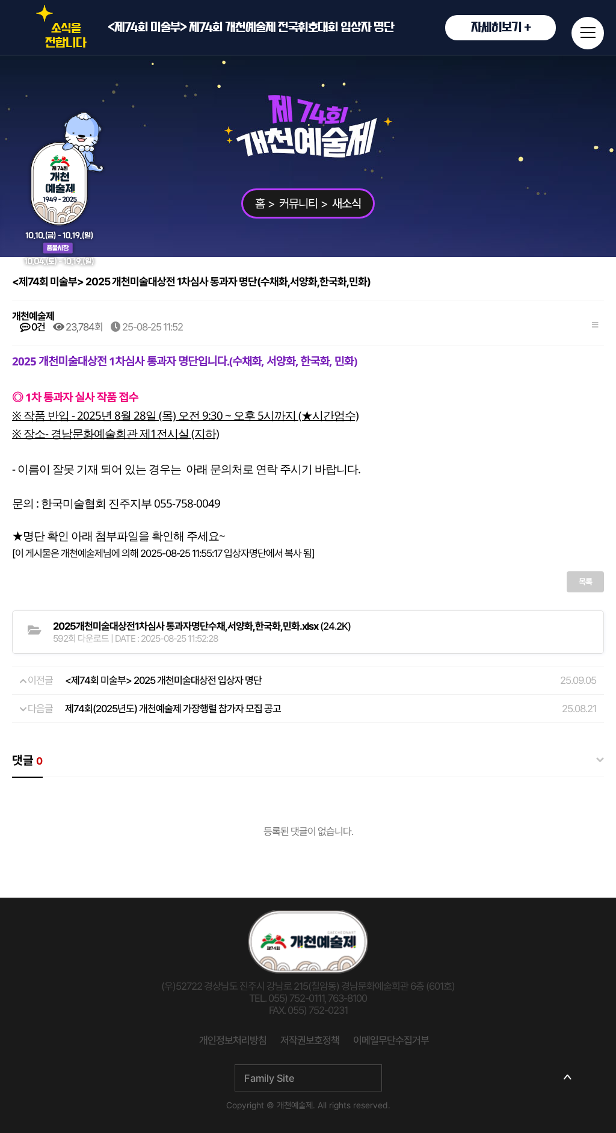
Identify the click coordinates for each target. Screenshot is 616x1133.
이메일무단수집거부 (391, 1040)
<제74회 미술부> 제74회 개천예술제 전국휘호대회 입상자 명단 (332, 27)
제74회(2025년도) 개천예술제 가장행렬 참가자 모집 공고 (173, 709)
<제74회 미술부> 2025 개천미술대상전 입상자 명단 (163, 680)
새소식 (346, 203)
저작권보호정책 (309, 1040)
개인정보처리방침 (232, 1040)
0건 (32, 326)
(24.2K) (202, 626)
